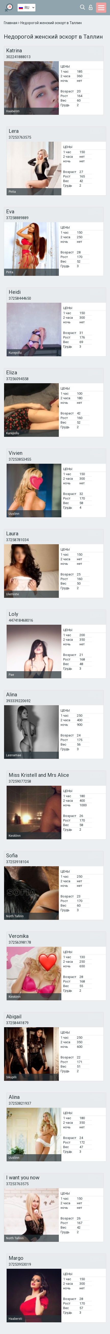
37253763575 (20, 137)
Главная (11, 23)
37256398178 (20, 942)
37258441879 (17, 1023)
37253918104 (17, 862)
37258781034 (17, 540)
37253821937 (20, 1103)
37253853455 (20, 459)
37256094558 (17, 379)
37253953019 (20, 1264)
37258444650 (20, 298)
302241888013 (18, 57)
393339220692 (18, 701)
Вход (90, 7)
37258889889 (17, 218)
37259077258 (20, 781)
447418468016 (21, 620)
